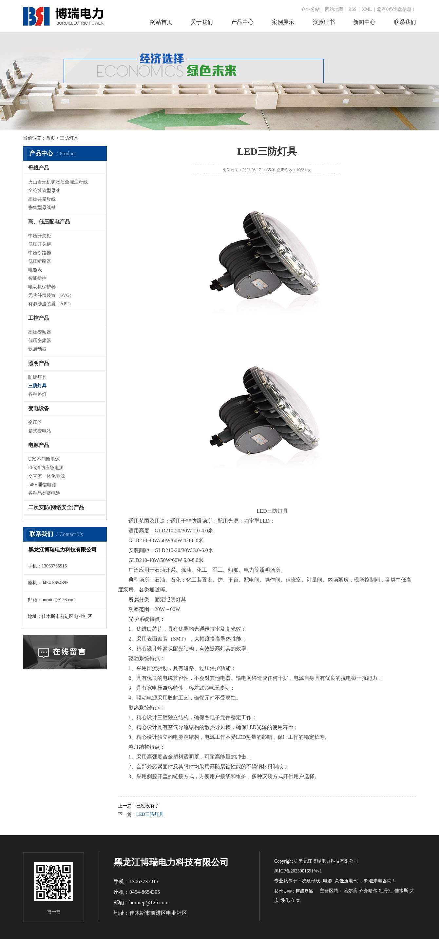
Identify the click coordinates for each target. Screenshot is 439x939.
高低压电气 (346, 880)
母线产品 (38, 168)
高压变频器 (39, 332)
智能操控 (37, 278)
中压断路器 (39, 252)
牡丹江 (386, 890)
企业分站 (310, 9)
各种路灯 (37, 394)
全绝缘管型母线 (44, 190)
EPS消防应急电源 (46, 467)
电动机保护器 (42, 286)
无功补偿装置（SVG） (51, 295)
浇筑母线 (311, 880)
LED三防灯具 (149, 814)
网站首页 (161, 22)
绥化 (285, 900)
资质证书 (324, 22)
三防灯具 (37, 385)
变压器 (35, 422)
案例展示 (283, 22)
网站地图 (334, 9)
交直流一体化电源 (46, 476)
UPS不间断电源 (44, 459)
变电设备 (38, 408)
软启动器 (37, 349)
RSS (352, 9)
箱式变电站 (39, 431)
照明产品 (38, 363)
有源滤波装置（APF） (50, 303)
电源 (327, 880)
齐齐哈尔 (368, 890)
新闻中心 (364, 22)
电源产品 (38, 445)
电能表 (35, 269)
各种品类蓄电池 (44, 493)
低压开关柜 (39, 244)
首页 (50, 138)
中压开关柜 (39, 235)
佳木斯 (401, 890)
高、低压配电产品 (49, 221)
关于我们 (202, 22)
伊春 (295, 900)
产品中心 (242, 22)
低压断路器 (39, 261)
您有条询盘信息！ (396, 9)
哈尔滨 (350, 890)
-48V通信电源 (42, 484)
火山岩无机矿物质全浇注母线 (58, 182)
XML (367, 9)
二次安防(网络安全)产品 (56, 507)
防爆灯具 (37, 377)
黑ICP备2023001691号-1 (298, 871)
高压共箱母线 (42, 199)
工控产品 (38, 318)
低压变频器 (39, 340)
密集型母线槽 (42, 207)
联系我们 (405, 22)
